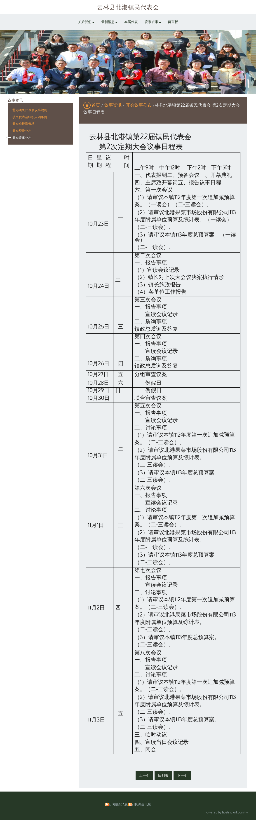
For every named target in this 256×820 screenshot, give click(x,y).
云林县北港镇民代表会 (128, 7)
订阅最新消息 (118, 804)
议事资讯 (113, 105)
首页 (96, 105)
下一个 (182, 775)
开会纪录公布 (21, 131)
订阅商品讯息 (141, 804)
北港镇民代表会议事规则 (29, 110)
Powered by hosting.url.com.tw (226, 812)
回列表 (163, 775)
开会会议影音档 (23, 124)
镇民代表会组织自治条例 (29, 117)
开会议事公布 (21, 138)
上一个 (144, 775)
